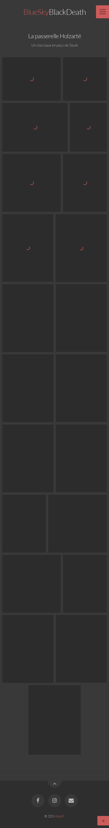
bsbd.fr (60, 816)
